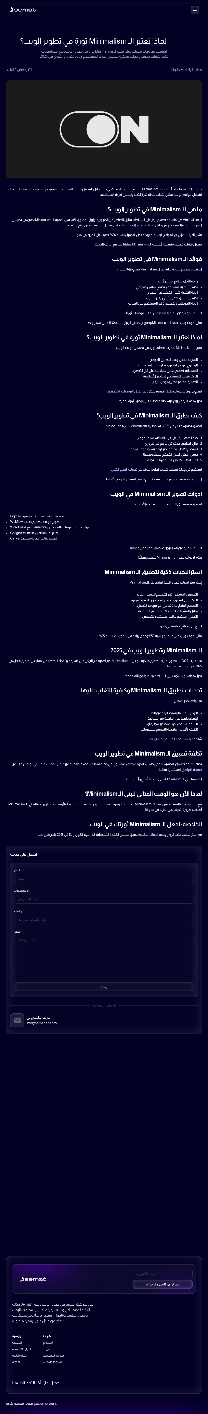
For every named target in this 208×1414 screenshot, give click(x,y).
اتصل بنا (47, 1349)
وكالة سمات (68, 189)
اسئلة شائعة (19, 1355)
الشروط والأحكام (52, 1361)
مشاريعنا (156, 739)
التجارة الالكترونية (21, 1349)
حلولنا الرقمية (165, 313)
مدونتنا (77, 235)
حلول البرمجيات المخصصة (124, 391)
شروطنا (44, 835)
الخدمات (17, 1342)
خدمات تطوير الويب (141, 225)
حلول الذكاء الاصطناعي (48, 764)
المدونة (16, 1361)
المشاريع (48, 1342)
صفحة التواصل (191, 770)
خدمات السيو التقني (124, 469)
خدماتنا (154, 835)
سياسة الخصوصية (53, 1355)
